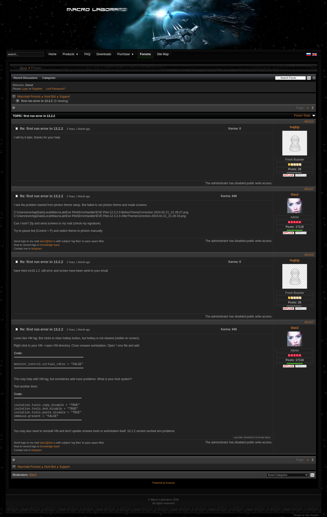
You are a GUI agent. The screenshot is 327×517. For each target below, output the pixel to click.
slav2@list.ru (47, 241)
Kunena (170, 483)
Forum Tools (302, 115)
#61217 (308, 188)
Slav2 (294, 194)
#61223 (308, 254)
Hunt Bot (50, 96)
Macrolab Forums (29, 96)
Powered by (159, 483)
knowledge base (50, 244)
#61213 (308, 121)
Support (64, 96)
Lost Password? (55, 88)
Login (25, 88)
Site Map (162, 54)
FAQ (87, 54)
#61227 (308, 322)
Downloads (103, 54)
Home (52, 54)
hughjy (294, 127)
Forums (145, 54)
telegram (36, 248)
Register (37, 88)
